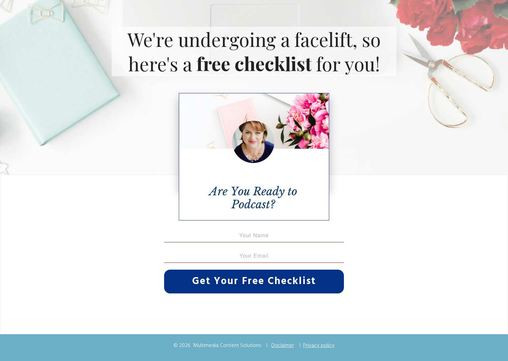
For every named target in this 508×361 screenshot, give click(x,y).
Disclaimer (282, 345)
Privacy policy (319, 345)
